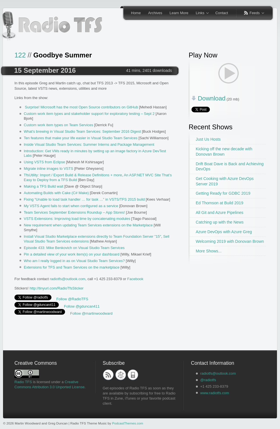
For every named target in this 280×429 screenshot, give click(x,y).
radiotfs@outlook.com (67, 279)
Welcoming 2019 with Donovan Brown (230, 241)
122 (20, 55)
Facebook (135, 279)
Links (200, 13)
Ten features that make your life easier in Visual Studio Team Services (80, 138)
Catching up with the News (220, 222)
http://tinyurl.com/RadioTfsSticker (56, 288)
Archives (155, 13)
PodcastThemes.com (127, 423)
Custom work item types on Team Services (58, 125)
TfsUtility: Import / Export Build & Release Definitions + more (73, 175)
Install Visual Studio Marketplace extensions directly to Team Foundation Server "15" (92, 236)
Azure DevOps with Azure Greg (224, 231)
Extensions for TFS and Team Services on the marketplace (71, 267)
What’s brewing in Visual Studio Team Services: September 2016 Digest (82, 131)
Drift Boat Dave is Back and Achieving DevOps (230, 166)
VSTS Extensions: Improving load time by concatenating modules (77, 218)
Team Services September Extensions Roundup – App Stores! (74, 212)
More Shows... (208, 251)
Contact (221, 13)
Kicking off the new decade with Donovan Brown (224, 151)
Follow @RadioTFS (72, 299)
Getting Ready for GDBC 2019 (223, 193)
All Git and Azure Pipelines (219, 212)
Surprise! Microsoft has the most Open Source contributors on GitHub (81, 107)
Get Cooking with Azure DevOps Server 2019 (225, 181)
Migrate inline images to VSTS (48, 168)
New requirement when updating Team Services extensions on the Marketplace (88, 225)
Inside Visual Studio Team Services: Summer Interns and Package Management (89, 144)
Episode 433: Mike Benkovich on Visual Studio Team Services (74, 248)
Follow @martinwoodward (91, 313)
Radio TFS (23, 382)
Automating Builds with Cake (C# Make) (56, 193)
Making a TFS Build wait (43, 186)
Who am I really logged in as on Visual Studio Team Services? (74, 261)
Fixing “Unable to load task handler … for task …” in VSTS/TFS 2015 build (84, 199)
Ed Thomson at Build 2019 (219, 203)
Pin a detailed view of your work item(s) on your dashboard (71, 254)
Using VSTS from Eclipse (44, 162)
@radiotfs (208, 380)
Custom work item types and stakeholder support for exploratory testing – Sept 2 (89, 113)
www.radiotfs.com (214, 393)
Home (136, 13)
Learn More (179, 13)
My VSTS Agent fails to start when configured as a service (71, 206)
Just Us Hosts (208, 139)
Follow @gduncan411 (82, 306)
